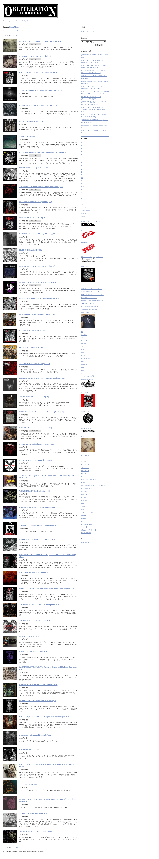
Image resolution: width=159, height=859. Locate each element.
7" (82, 337)
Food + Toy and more (87, 340)
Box (82, 503)
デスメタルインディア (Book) (31, 348)
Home (4, 21)
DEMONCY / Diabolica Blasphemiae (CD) (35, 202)
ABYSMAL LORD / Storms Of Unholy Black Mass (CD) (41, 187)
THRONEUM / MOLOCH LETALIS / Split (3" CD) (39, 604)
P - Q (82, 186)
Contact (18, 21)
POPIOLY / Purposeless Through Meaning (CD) (37, 234)
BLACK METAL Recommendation (92, 300)
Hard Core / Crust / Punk (88, 479)
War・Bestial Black (87, 473)
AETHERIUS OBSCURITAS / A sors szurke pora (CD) (40, 91)
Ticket (83, 216)
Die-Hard (84, 500)
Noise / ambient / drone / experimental (93, 485)
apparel (83, 213)
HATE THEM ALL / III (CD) (30, 250)
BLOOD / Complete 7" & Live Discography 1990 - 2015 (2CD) (43, 152)
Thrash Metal (85, 468)
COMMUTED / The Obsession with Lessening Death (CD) (41, 412)
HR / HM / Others (86, 488)
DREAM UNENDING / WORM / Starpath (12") (37, 507)
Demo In (84, 494)
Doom (83, 476)
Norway (83, 521)
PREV (5, 35)
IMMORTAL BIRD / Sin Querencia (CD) (35, 56)
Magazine (84, 364)
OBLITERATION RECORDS (90, 223)
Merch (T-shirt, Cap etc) (88, 320)
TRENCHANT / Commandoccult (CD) (34, 397)
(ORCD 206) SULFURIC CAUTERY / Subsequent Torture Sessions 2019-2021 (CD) (93, 109)
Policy (24, 21)
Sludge (83, 482)
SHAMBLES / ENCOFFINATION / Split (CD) (37, 266)
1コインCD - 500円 (87, 376)
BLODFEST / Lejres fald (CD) (31, 121)
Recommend (12, 30)
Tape (82, 346)
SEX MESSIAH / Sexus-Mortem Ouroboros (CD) (38, 282)
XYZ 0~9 (84, 207)
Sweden (83, 515)
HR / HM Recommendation (89, 306)
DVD (83, 355)
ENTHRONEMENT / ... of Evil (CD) (33, 652)
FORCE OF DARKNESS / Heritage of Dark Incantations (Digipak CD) (46, 588)
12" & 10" (84, 335)
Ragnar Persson (88, 444)
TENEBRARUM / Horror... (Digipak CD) (35, 364)
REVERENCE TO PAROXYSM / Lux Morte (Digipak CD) (42, 378)
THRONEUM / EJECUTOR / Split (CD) (34, 621)
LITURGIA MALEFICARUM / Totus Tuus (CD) (38, 105)
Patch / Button (85, 358)
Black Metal (14, 27)
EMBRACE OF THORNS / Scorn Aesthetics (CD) (38, 685)
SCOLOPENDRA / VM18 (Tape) (31, 636)
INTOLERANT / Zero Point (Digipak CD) (35, 460)
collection (84, 491)
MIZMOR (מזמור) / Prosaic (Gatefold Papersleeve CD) (40, 41)
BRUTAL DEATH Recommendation (92, 295)
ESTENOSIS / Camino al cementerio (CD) (35, 428)
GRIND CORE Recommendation (91, 289)
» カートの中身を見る (88, 31)
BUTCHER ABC (86, 524)
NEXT (17, 35)
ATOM (87, 542)
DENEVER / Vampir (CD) (29, 750)
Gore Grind (84, 459)
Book (83, 361)
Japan (83, 506)
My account (11, 21)
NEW (88, 234)
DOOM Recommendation (89, 298)
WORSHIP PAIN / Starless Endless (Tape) (35, 831)
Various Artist (85, 210)
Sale (82, 373)
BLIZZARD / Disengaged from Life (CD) (35, 735)
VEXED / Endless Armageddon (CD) (33, 813)
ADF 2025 (88, 399)
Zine (82, 367)
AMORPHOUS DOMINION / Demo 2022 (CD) (37, 539)
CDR (82, 352)
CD (82, 332)
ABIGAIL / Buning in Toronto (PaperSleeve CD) (37, 525)
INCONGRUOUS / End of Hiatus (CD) (34, 572)
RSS (82, 542)
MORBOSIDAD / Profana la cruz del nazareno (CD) (39, 298)
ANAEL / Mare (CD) (27, 136)
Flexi (82, 349)
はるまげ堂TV (88, 274)
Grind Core (84, 462)
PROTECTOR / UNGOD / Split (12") (33, 330)
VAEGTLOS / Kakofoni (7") (30, 784)
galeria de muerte (88, 430)
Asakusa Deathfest (88, 383)
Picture (83, 497)
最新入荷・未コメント (88, 530)
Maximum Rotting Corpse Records (92, 259)
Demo (83, 370)
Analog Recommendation (89, 309)
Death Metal (85, 456)
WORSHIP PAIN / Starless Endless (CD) (34, 491)
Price (19, 30)
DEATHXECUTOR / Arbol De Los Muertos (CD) (38, 701)
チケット (84, 527)
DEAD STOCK (86, 533)
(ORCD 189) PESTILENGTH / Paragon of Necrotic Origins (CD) (44, 717)
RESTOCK (88, 247)
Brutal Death (85, 465)
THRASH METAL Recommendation (92, 303)
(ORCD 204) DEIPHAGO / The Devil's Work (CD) (38, 72)
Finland (83, 518)
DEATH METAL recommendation (91, 286)
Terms (29, 21)
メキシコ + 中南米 (87, 512)
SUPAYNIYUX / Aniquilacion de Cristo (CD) (36, 444)
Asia (82, 509)
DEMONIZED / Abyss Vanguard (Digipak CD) (37, 314)
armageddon (87, 417)
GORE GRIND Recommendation (91, 292)
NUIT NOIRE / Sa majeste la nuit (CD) (34, 168)
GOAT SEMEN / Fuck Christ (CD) (32, 218)
